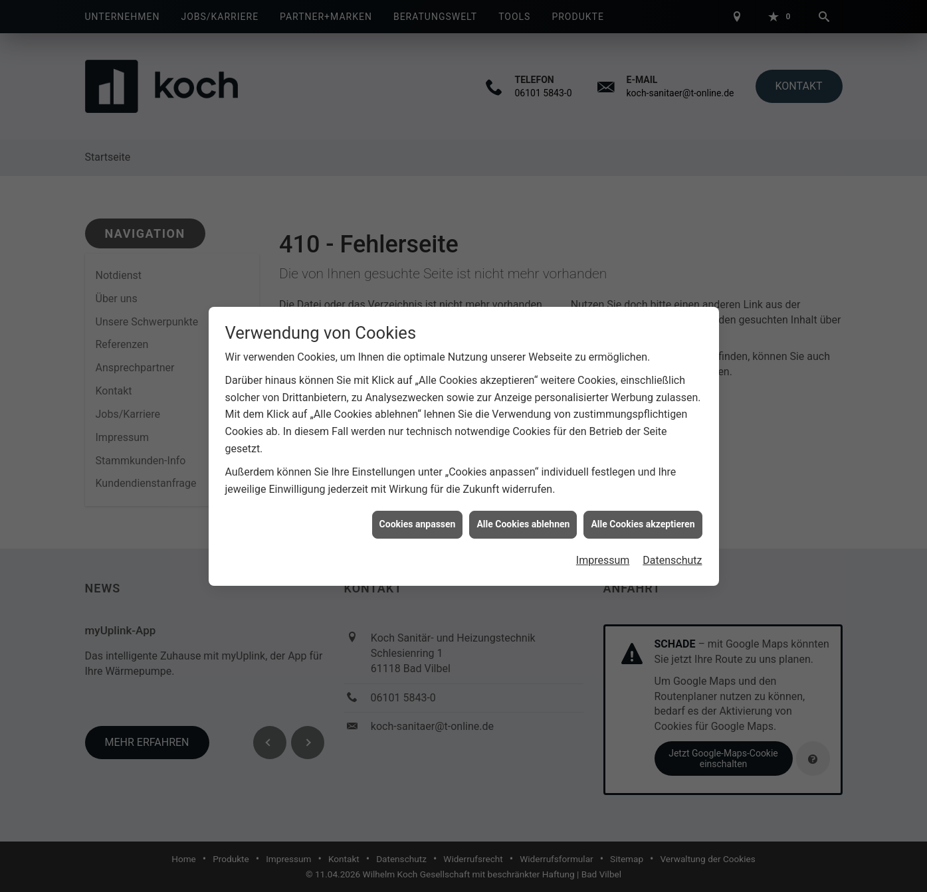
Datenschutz (672, 555)
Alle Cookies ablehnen (522, 518)
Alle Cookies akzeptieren (642, 518)
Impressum (603, 555)
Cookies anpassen (417, 518)
